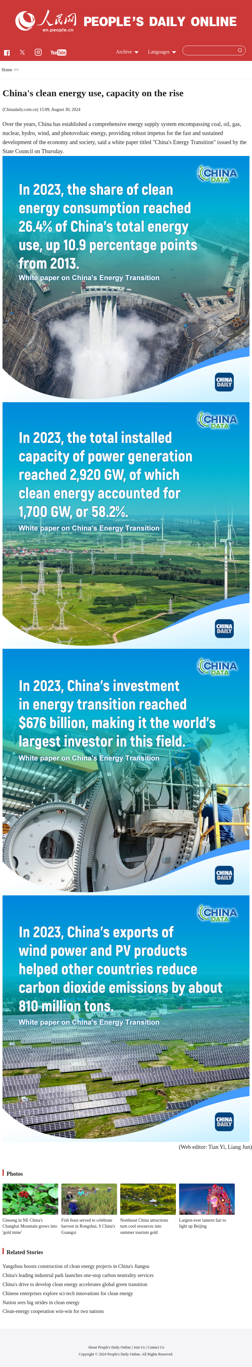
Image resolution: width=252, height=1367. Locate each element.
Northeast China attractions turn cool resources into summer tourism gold (144, 1226)
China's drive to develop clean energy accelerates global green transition (75, 1284)
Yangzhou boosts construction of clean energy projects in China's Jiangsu (76, 1266)
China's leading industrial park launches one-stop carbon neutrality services (78, 1275)
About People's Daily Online (109, 1347)
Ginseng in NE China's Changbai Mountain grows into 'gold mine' (30, 1226)
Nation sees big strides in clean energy (41, 1302)
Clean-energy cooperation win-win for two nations (53, 1311)
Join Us (139, 1347)
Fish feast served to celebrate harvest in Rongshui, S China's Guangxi (88, 1226)
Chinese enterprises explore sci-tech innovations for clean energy (68, 1293)
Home (7, 70)
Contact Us (155, 1347)
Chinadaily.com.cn (20, 109)
